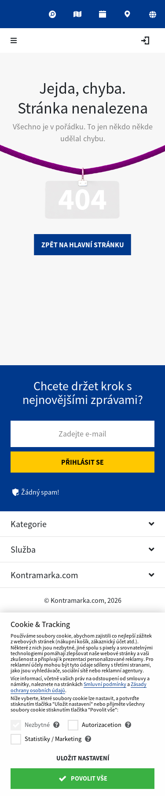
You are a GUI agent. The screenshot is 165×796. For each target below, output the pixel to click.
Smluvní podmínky (105, 684)
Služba (23, 549)
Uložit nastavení (82, 758)
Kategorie (29, 523)
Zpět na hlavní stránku (82, 244)
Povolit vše (82, 778)
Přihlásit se (82, 462)
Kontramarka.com (44, 574)
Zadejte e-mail (82, 434)
